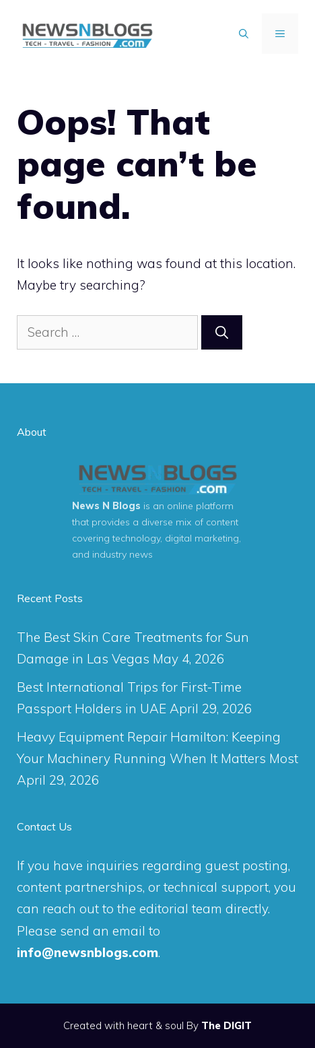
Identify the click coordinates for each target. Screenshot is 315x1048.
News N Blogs (106, 506)
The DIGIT (226, 1025)
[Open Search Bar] (243, 33)
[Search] (221, 332)
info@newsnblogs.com (87, 952)
